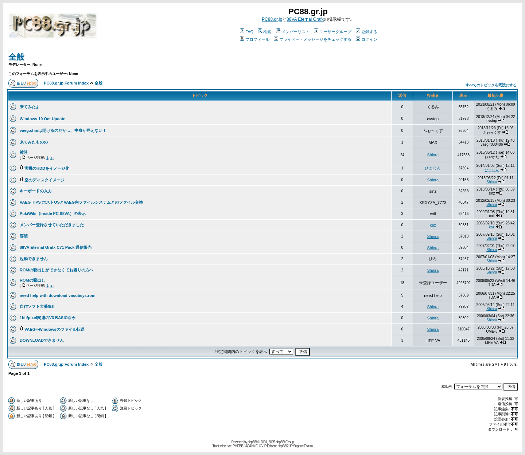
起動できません (34, 258)
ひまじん (433, 168)
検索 (264, 32)
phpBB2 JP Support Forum (294, 446)
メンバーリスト (293, 32)
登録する (366, 32)
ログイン (366, 39)
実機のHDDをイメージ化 (46, 168)
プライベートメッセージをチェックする (312, 39)
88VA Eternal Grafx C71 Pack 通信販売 (56, 247)
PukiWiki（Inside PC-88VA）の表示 (53, 213)
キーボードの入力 (36, 191)
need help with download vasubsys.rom (58, 295)
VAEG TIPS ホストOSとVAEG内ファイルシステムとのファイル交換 (81, 202)
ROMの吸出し (32, 280)
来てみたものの (34, 142)
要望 (24, 236)
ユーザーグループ (332, 32)
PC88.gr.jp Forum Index (66, 83)
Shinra (433, 155)
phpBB (252, 442)
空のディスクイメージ (44, 180)
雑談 (24, 152)
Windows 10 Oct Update (42, 119)
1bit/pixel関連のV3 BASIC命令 (47, 317)
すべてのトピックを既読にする (491, 85)
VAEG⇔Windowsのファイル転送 (54, 329)
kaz (433, 225)
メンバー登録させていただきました (52, 225)
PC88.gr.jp (272, 19)
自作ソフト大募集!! (37, 306)
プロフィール (254, 39)
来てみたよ (30, 107)
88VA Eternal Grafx (305, 19)
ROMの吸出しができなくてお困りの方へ (56, 270)
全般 (16, 57)
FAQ (246, 32)
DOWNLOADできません (42, 340)
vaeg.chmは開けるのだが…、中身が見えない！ (63, 130)
